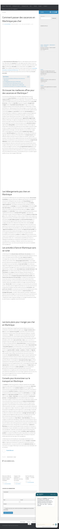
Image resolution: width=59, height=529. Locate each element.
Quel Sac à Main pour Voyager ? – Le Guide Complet (29, 477)
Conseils (45, 6)
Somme (42, 46)
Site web (4, 503)
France (42, 69)
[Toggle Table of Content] (27, 77)
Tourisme (45, 46)
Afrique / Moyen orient (6, 6)
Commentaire (6, 491)
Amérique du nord (16, 6)
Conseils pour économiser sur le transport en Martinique (15, 86)
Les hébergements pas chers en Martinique (12, 81)
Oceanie (35, 6)
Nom (4, 499)
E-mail (21, 499)
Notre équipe (22, 521)
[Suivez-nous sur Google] (54, 12)
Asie (30, 6)
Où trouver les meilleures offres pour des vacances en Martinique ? (14, 79)
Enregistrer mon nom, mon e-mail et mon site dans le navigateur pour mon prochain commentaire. (18, 509)
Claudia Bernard (7, 24)
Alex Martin (18, 483)
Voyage (4, 12)
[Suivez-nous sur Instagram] (52, 12)
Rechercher (43, 16)
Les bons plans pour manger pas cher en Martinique (14, 84)
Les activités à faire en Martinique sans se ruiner (13, 83)
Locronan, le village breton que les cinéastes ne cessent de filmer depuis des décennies (48, 72)
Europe (39, 6)
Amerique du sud (25, 6)
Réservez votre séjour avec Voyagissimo (9, 9)
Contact (28, 521)
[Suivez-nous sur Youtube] (56, 12)
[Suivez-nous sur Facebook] (50, 12)
